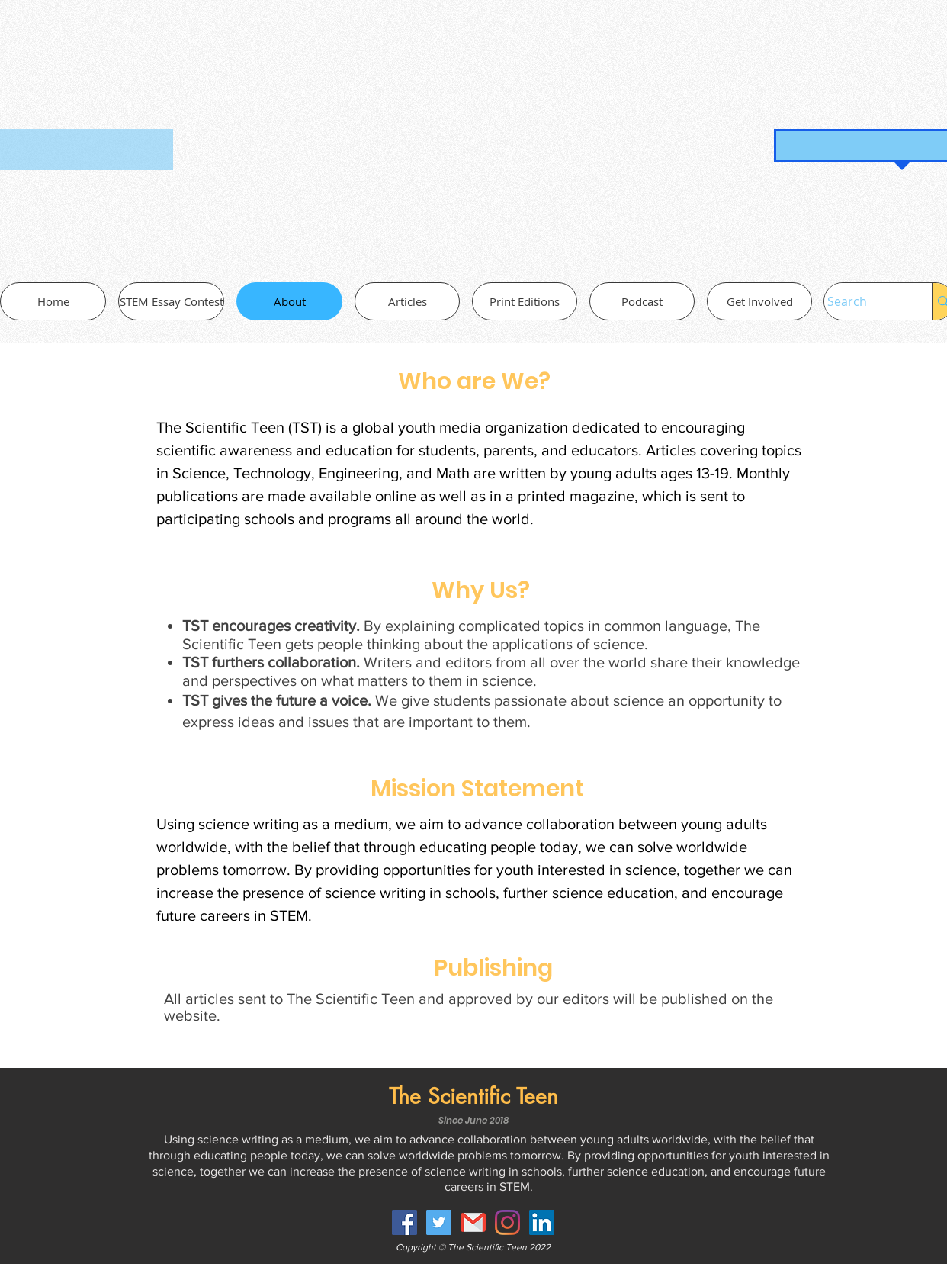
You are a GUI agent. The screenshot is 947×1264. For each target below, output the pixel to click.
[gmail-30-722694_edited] (473, 1222)
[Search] (862, 301)
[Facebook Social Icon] (404, 1222)
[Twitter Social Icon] (438, 1222)
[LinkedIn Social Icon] (541, 1222)
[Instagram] (507, 1222)
